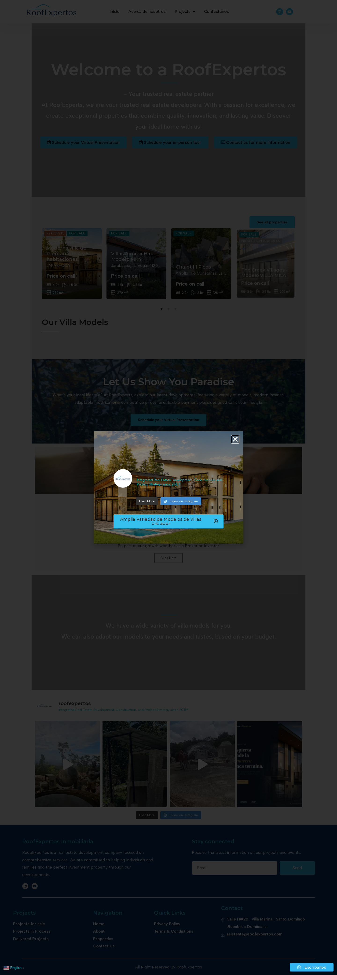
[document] (168, 487)
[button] (235, 439)
